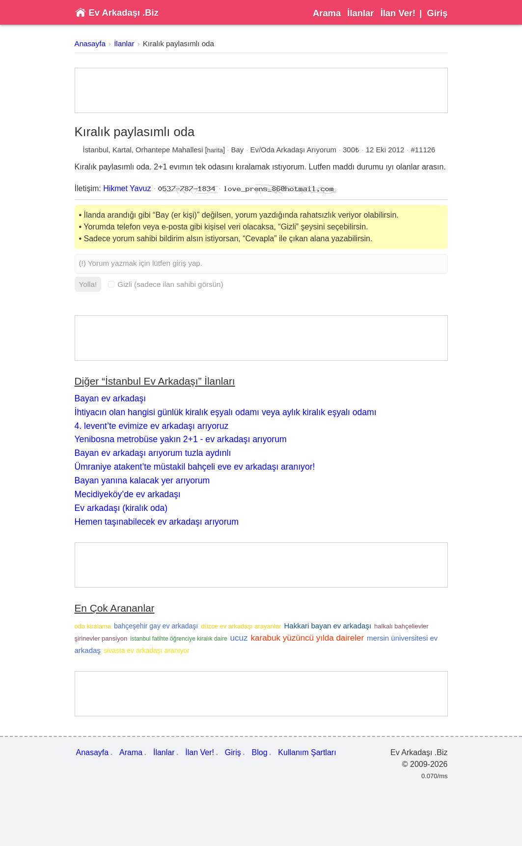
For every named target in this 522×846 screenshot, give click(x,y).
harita (215, 150)
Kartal (122, 150)
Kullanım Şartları (307, 752)
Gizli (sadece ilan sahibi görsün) (165, 284)
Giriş (437, 13)
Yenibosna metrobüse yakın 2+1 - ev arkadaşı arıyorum (181, 439)
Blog (260, 752)
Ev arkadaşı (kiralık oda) (121, 508)
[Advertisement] (261, 90)
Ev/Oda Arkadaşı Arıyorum (293, 150)
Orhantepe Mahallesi (169, 150)
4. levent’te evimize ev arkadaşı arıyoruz (152, 426)
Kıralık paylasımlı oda (178, 43)
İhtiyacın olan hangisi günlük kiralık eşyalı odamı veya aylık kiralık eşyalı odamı (226, 412)
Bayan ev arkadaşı (110, 398)
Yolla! (88, 284)
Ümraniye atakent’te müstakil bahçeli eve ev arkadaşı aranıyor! (195, 467)
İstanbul (96, 150)
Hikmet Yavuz (127, 188)
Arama (327, 13)
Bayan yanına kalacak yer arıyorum (142, 480)
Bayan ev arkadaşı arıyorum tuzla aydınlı (153, 453)
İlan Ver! (398, 13)
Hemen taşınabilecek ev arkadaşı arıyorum (157, 522)
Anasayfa (90, 43)
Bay (237, 150)
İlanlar (360, 13)
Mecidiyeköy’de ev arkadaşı (128, 494)
